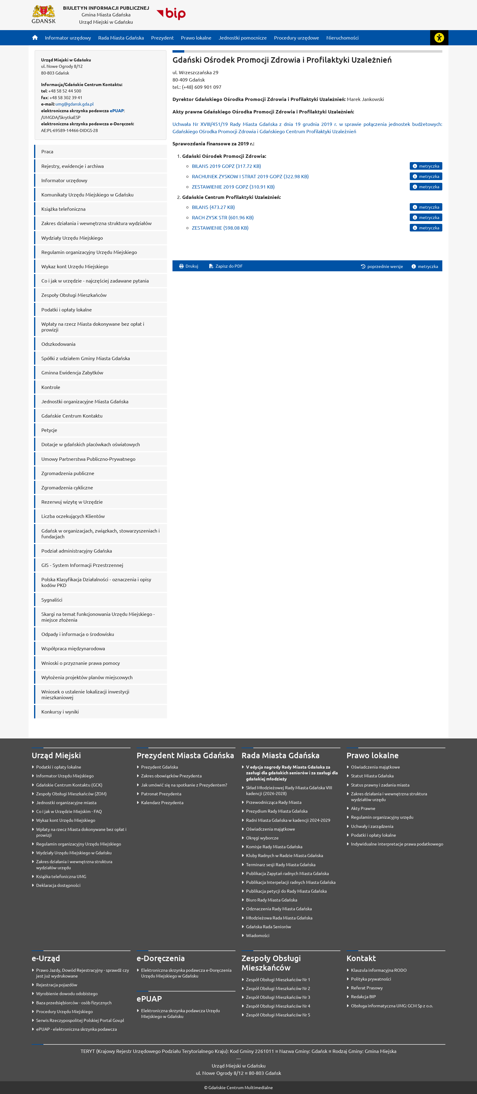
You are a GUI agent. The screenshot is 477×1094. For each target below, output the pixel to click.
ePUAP (117, 110)
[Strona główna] (35, 37)
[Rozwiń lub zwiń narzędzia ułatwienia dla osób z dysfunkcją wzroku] (439, 37)
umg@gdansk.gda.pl (74, 103)
